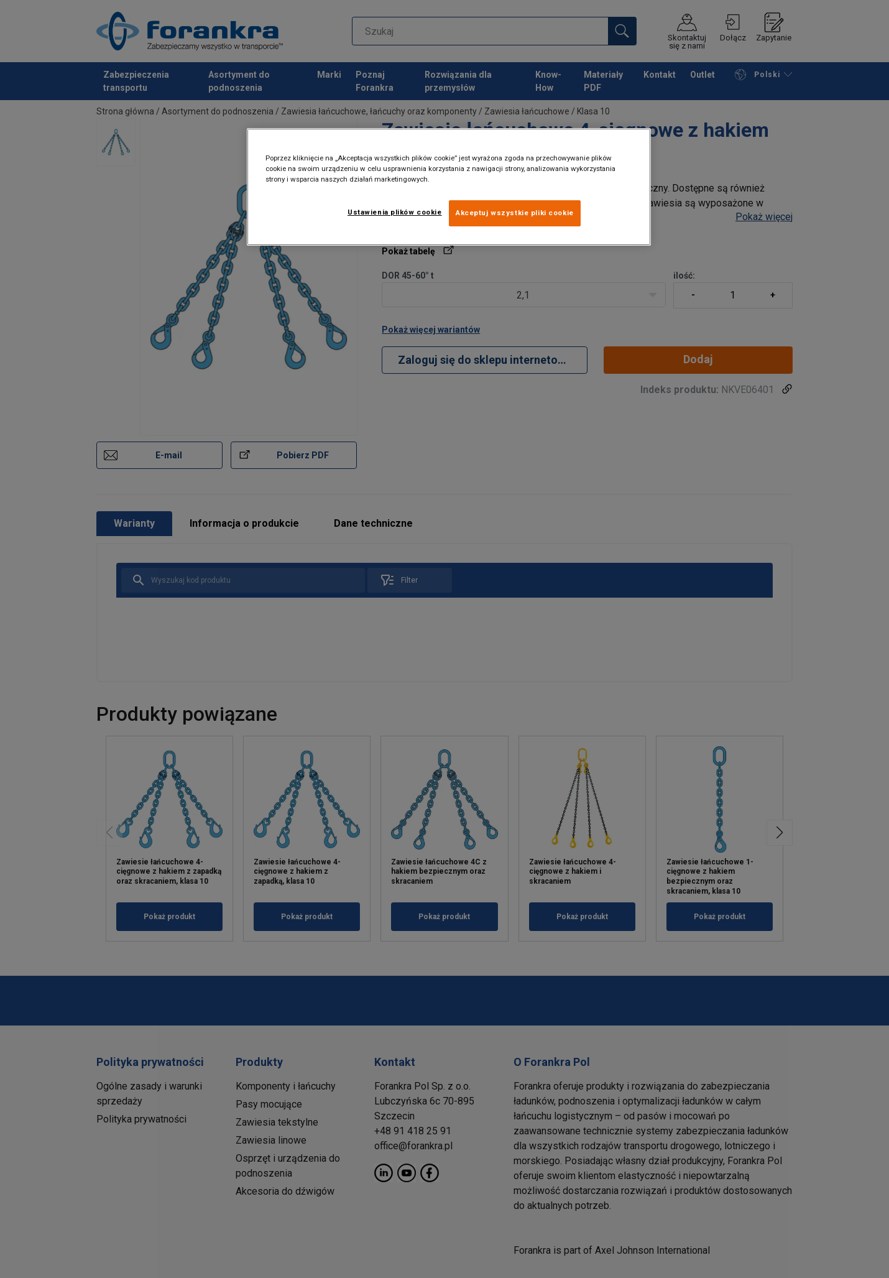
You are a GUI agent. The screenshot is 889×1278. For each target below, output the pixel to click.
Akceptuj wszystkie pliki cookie (515, 212)
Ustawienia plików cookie (395, 212)
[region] (449, 187)
